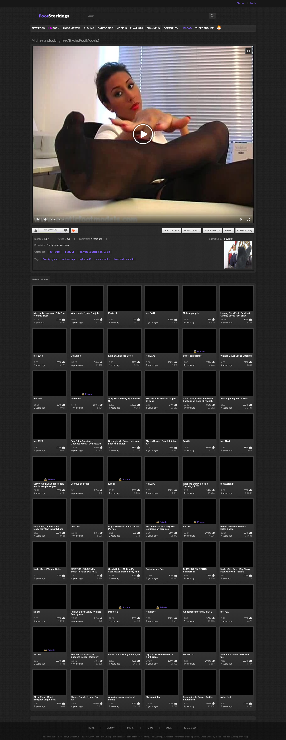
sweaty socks (102, 259)
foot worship (68, 259)
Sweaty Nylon (50, 259)
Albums (89, 28)
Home (91, 728)
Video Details (171, 231)
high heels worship (124, 259)
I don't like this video (66, 230)
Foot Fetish (54, 252)
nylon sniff (85, 259)
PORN (53, 28)
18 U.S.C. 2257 (191, 728)
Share (228, 231)
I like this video (35, 230)
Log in (253, 3)
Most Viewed (71, 28)
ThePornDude (204, 28)
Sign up (240, 3)
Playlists (136, 28)
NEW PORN (38, 28)
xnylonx (228, 239)
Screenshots (212, 231)
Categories (105, 28)
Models (122, 28)
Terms (149, 728)
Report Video (191, 231)
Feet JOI (69, 252)
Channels (153, 28)
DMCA (169, 728)
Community (171, 28)
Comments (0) (244, 231)
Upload (187, 28)
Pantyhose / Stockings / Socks (94, 252)
